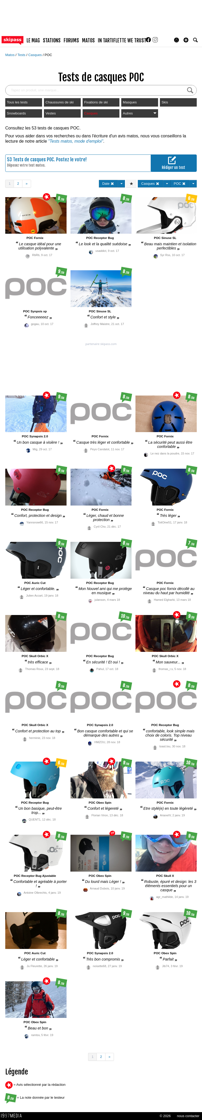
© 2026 (165, 1116)
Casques (35, 55)
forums (71, 40)
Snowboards (16, 113)
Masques (130, 102)
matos (88, 40)
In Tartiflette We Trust (122, 40)
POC (48, 55)
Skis (164, 102)
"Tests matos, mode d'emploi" (75, 141)
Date (108, 184)
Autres (139, 113)
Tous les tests (17, 102)
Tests (21, 55)
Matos (10, 55)
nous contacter (188, 1116)
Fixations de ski (96, 102)
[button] (186, 40)
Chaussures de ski (60, 102)
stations (51, 40)
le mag (33, 40)
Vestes (51, 113)
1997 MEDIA (13, 1115)
